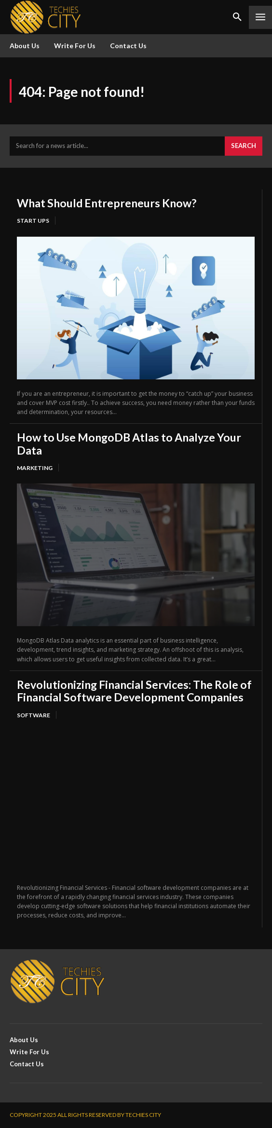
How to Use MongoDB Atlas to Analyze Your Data (129, 443)
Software (33, 715)
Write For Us (74, 45)
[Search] (243, 146)
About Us (25, 45)
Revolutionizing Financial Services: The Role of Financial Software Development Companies (134, 691)
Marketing (35, 467)
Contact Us (128, 45)
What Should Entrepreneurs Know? (106, 203)
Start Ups (33, 220)
